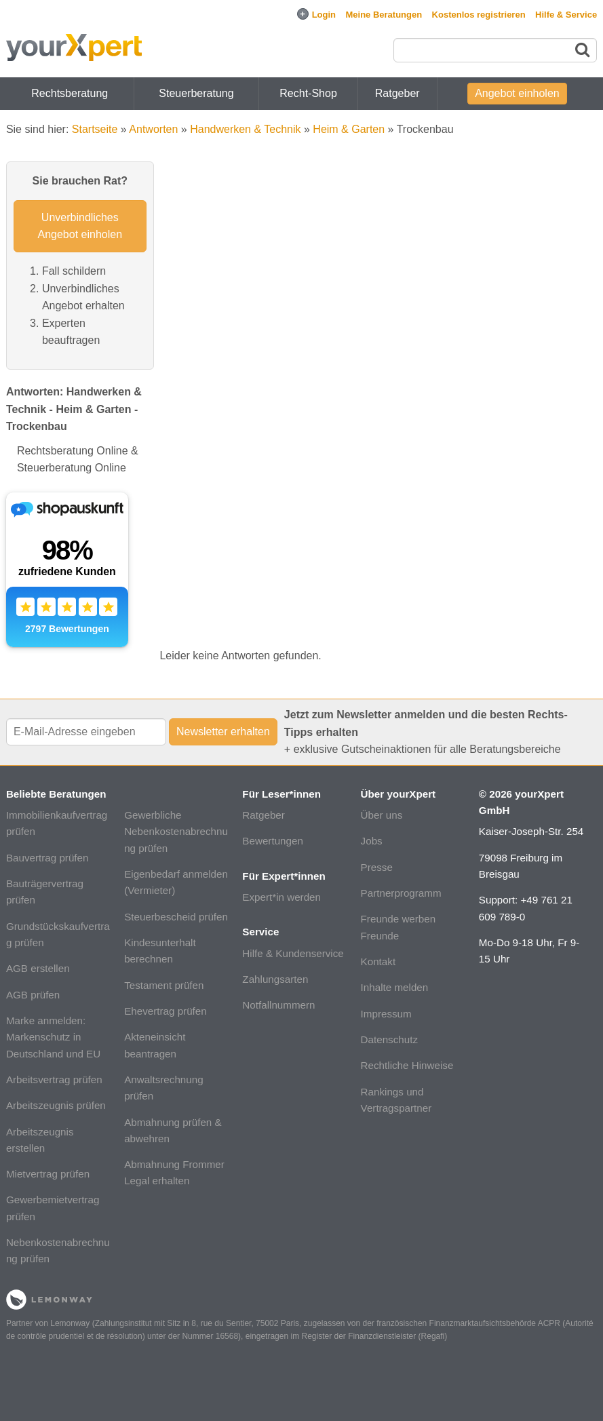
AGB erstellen (38, 968)
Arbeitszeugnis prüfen (56, 1105)
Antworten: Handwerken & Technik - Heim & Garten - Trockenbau (74, 409)
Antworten (153, 129)
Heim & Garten (349, 129)
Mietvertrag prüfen (48, 1174)
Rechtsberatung (69, 93)
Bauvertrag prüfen (47, 857)
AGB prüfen (33, 994)
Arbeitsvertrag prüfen (54, 1079)
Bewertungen (272, 840)
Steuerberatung (196, 93)
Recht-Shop (308, 93)
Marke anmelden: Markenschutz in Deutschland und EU (53, 1037)
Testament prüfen (163, 985)
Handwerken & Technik (245, 129)
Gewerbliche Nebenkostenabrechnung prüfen (176, 831)
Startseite (95, 129)
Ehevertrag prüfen (165, 1011)
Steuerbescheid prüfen (176, 916)
